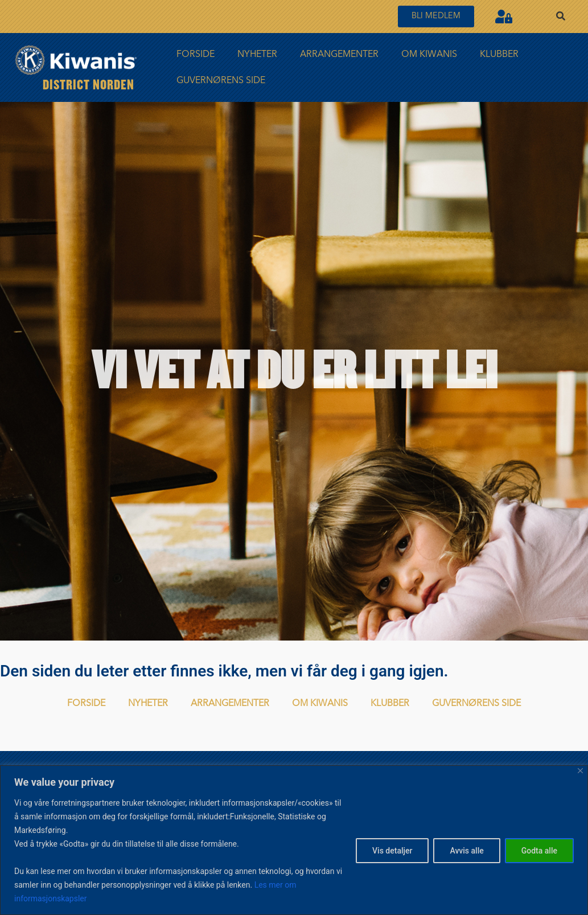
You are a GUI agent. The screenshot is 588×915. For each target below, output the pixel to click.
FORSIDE (195, 54)
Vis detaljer (392, 850)
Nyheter (257, 54)
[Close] (580, 770)
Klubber (499, 54)
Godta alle (539, 850)
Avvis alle (466, 850)
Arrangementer (339, 54)
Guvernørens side (220, 80)
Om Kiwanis (429, 54)
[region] (294, 840)
